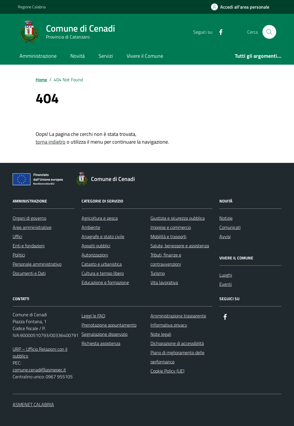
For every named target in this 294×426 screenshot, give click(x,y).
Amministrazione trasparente (178, 315)
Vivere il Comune (145, 56)
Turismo (157, 273)
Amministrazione (38, 56)
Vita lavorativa (164, 282)
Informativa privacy (168, 324)
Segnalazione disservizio (104, 334)
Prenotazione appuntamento (109, 324)
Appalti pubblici (96, 245)
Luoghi (225, 274)
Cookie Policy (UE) (167, 370)
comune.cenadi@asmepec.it (39, 369)
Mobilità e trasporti (168, 236)
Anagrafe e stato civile (103, 236)
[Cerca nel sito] (269, 32)
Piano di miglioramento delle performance (177, 357)
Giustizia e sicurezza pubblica (177, 218)
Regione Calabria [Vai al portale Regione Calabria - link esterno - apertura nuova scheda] (32, 7)
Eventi (225, 284)
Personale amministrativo (37, 264)
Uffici (17, 236)
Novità (77, 56)
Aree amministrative (32, 227)
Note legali (160, 334)
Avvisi (225, 236)
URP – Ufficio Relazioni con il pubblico (40, 352)
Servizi (105, 56)
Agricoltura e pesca (100, 218)
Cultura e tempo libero (103, 273)
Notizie (226, 218)
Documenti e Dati (29, 273)
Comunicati (230, 227)
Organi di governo (29, 218)
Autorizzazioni (95, 254)
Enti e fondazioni (29, 245)
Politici (19, 254)
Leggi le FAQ (93, 315)
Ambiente (91, 227)
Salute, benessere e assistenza (179, 245)
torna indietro (50, 142)
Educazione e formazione (105, 282)
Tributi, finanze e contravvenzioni (165, 259)
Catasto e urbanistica (102, 264)
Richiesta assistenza (101, 343)
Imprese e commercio (170, 227)
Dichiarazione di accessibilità (177, 343)
